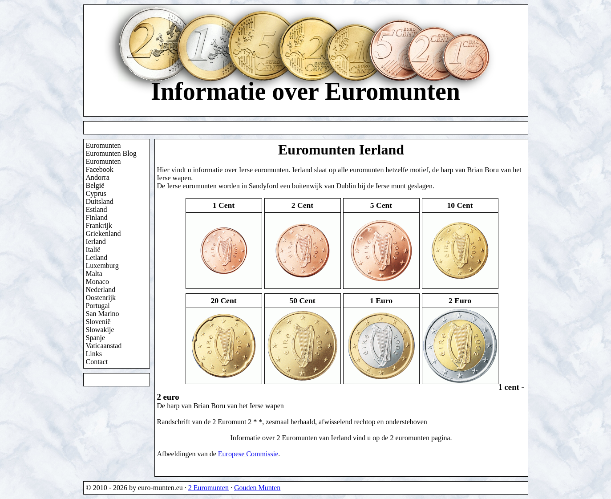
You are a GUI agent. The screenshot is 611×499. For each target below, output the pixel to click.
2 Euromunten (208, 487)
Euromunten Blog (111, 153)
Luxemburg (102, 265)
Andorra (97, 177)
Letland (97, 257)
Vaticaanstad (104, 345)
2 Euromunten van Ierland (313, 438)
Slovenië (98, 321)
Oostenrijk (101, 297)
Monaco (97, 281)
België (95, 185)
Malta (94, 273)
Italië (93, 249)
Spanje (95, 337)
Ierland (96, 241)
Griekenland (103, 233)
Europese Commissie (248, 454)
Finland (97, 217)
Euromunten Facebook (103, 165)
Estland (96, 209)
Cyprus (96, 193)
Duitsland (99, 201)
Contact (97, 361)
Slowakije (100, 329)
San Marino (102, 313)
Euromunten (103, 145)
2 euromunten (409, 438)
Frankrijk (99, 225)
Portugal (98, 305)
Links (94, 353)
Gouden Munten (257, 487)
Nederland (101, 289)
